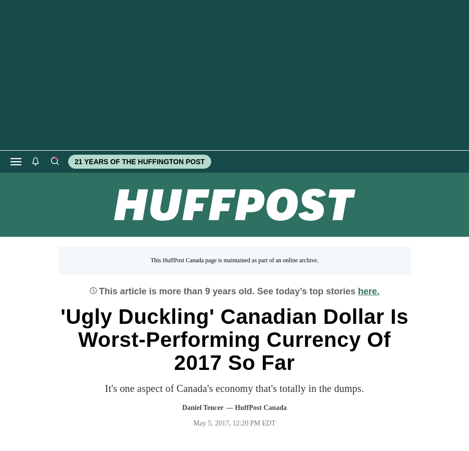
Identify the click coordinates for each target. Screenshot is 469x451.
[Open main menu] (16, 162)
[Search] (54, 161)
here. (368, 291)
